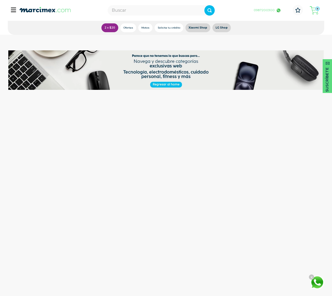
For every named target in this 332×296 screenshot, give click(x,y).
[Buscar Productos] (210, 10)
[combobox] (161, 10)
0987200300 (264, 10)
